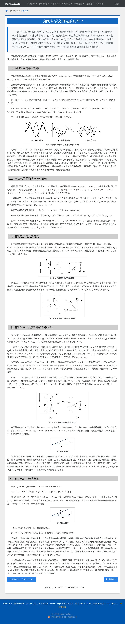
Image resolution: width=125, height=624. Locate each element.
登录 (117, 4)
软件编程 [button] (66, 4)
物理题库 (90, 4)
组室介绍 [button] (31, 4)
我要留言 (110, 579)
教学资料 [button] (55, 4)
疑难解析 (24, 11)
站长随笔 (100, 4)
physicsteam (12, 3)
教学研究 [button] (43, 4)
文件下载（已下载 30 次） (21, 579)
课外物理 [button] (78, 4)
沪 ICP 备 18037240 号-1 (61, 614)
